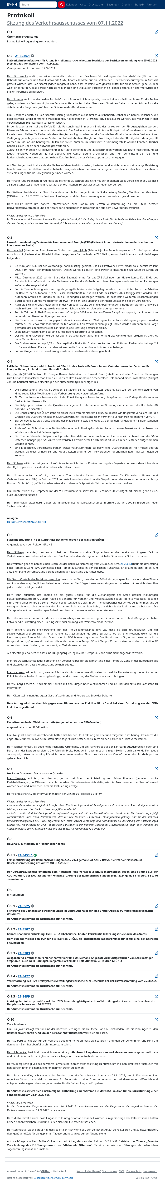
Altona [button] (151, 4)
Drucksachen (96, 4)
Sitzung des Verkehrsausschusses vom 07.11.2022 (65, 22)
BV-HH (12, 4)
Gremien (127, 4)
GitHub (45, 1171)
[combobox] (38, 4)
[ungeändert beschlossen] (35, 855)
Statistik (139, 4)
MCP (121, 1171)
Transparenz (109, 1171)
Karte (83, 4)
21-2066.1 (126, 564)
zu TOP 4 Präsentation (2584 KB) (26, 522)
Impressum (150, 1171)
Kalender (71, 4)
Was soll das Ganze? (89, 1171)
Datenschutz (133, 1171)
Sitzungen (113, 4)
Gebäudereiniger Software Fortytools (53, 1177)
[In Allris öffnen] (156, 32)
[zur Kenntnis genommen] (32, 56)
